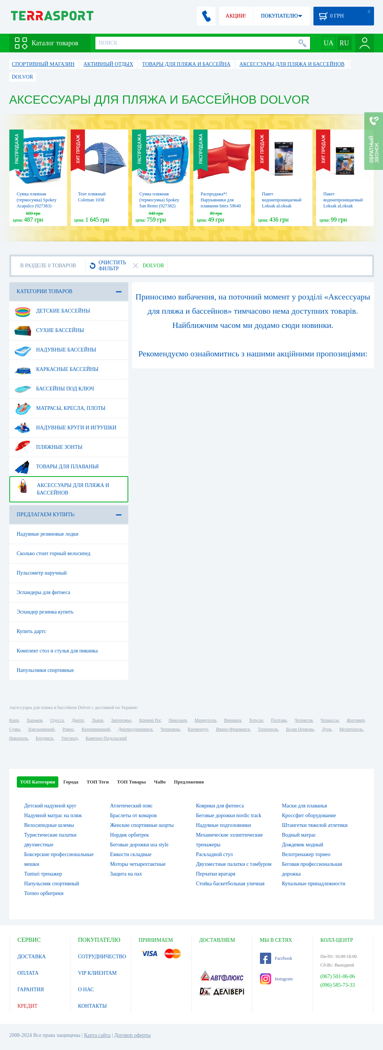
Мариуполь (205, 720)
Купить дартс (31, 631)
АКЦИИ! (236, 16)
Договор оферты (132, 1035)
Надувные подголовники (223, 825)
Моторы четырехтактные (138, 864)
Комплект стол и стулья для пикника (57, 651)
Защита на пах (126, 874)
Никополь (18, 738)
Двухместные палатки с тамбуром (234, 864)
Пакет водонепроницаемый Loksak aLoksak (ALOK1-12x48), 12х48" (282, 205)
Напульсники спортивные (45, 670)
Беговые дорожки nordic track (228, 815)
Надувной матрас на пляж (53, 815)
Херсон (256, 720)
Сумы (14, 729)
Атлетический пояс (131, 806)
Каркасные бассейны (56, 369)
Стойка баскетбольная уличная (230, 883)
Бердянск (44, 738)
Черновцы (170, 729)
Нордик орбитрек (129, 835)
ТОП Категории (37, 782)
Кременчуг (198, 729)
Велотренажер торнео (306, 854)
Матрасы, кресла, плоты (60, 408)
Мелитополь (351, 729)
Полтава (279, 720)
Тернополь (268, 729)
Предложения (189, 782)
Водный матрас (299, 835)
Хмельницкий (41, 729)
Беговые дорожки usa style (139, 844)
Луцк (326, 729)
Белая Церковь (300, 729)
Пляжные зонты (48, 447)
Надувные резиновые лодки (48, 534)
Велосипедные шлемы (49, 825)
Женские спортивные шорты (142, 825)
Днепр (78, 720)
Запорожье (121, 720)
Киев (14, 720)
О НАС (86, 989)
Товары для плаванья (56, 466)
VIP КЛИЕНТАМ (97, 973)
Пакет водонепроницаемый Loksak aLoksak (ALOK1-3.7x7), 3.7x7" (343, 205)
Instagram (276, 978)
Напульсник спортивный (51, 883)
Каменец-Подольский (106, 738)
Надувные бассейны (55, 350)
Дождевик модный (303, 844)
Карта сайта (97, 1035)
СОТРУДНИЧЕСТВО (102, 956)
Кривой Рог (149, 720)
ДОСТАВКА (32, 956)
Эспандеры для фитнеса (43, 592)
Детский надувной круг (50, 806)
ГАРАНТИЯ (31, 989)
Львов (97, 720)
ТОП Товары (131, 782)
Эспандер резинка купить (45, 612)
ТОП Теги (97, 782)
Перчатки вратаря (215, 874)
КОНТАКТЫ (92, 1006)
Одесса (57, 720)
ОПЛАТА (28, 973)
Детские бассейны (52, 311)
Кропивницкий (96, 729)
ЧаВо (160, 782)
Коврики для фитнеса (220, 806)
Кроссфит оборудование (309, 815)
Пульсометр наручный (42, 573)
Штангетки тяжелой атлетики (315, 825)
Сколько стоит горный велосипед (54, 553)
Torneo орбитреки (44, 893)
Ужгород (69, 738)
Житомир (356, 720)
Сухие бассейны (49, 330)
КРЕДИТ (28, 1006)
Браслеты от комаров (133, 815)
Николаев (178, 720)
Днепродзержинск (135, 729)
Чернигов (304, 720)
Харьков (34, 720)
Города (70, 782)
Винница (232, 720)
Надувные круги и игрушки (65, 427)
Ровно (68, 729)
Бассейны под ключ (54, 389)
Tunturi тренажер (43, 874)
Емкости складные (130, 854)
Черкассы (330, 720)
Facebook (276, 958)
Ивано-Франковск (233, 729)
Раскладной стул (214, 854)
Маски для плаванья (304, 806)
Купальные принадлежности (313, 883)
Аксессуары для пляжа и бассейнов (61, 486)
